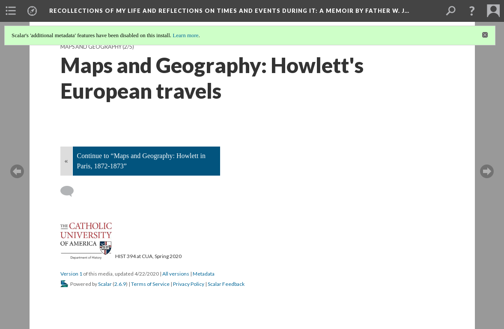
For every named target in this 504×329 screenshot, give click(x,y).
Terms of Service (150, 284)
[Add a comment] (70, 191)
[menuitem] (10, 10)
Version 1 (71, 273)
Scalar (105, 284)
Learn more (185, 35)
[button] (472, 10)
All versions (175, 273)
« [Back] (66, 160)
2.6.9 (120, 284)
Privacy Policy (188, 284)
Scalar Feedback (226, 284)
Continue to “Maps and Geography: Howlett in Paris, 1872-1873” (141, 161)
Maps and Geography (91, 47)
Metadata (204, 273)
